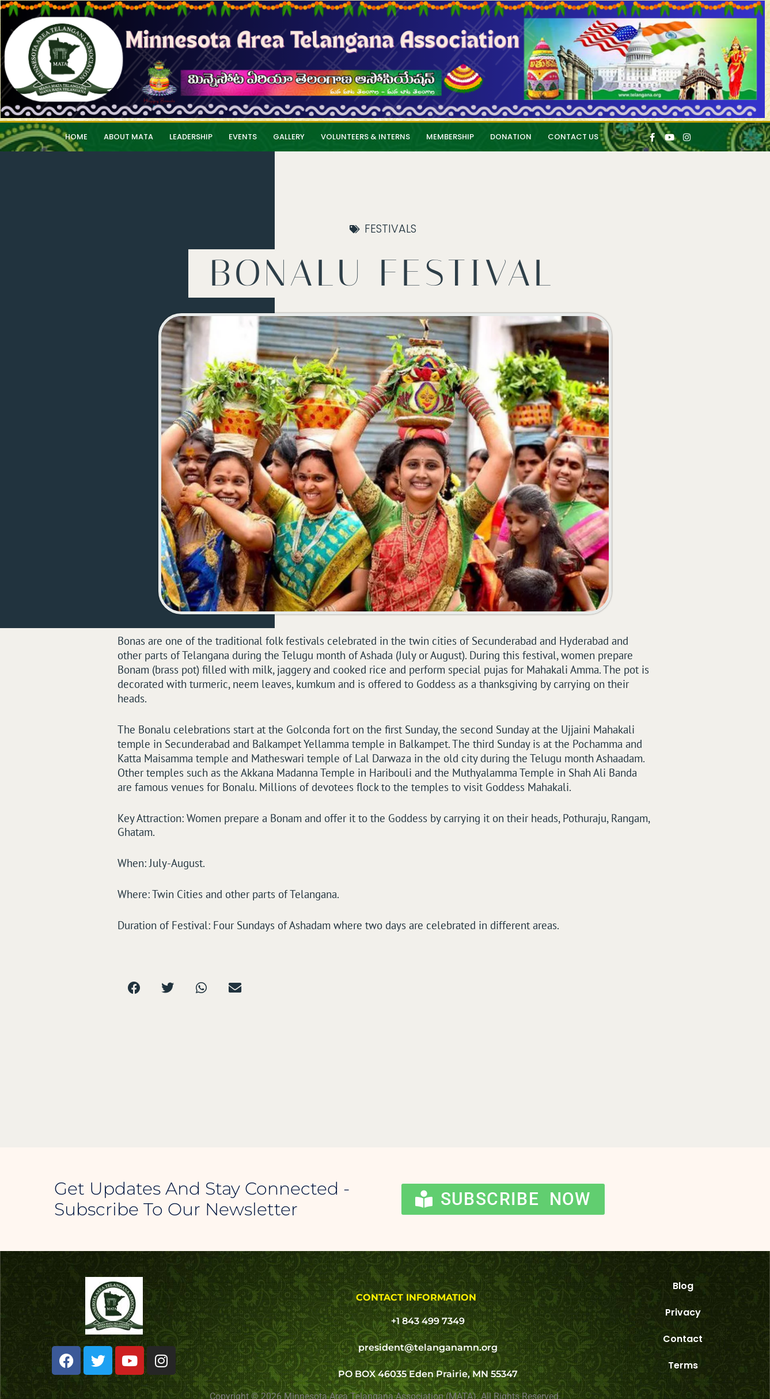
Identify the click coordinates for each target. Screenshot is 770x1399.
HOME (76, 136)
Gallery (289, 136)
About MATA (128, 136)
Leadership (191, 136)
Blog (683, 1285)
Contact (683, 1338)
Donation (511, 136)
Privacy (683, 1312)
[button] (134, 988)
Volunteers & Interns (365, 136)
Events (243, 136)
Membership (450, 136)
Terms (683, 1365)
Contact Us (573, 136)
